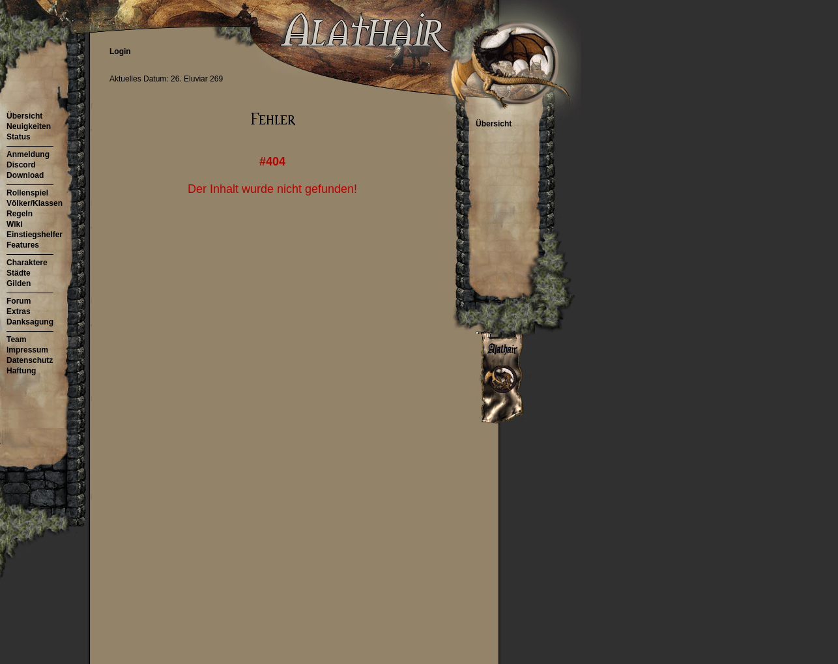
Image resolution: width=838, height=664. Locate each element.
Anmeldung (28, 154)
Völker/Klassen (35, 203)
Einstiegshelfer (35, 234)
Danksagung (30, 321)
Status (19, 136)
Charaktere (27, 262)
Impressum (27, 349)
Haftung (21, 370)
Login (120, 51)
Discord (21, 164)
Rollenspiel (27, 192)
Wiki (15, 224)
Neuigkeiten (29, 126)
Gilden (19, 283)
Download (25, 175)
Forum (19, 301)
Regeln (20, 213)
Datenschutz (30, 360)
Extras (19, 311)
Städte (19, 273)
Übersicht (24, 116)
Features (23, 245)
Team (16, 339)
